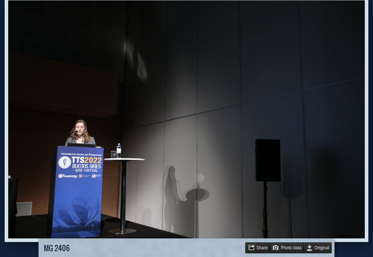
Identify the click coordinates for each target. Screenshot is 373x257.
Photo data (291, 247)
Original (322, 247)
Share (262, 247)
